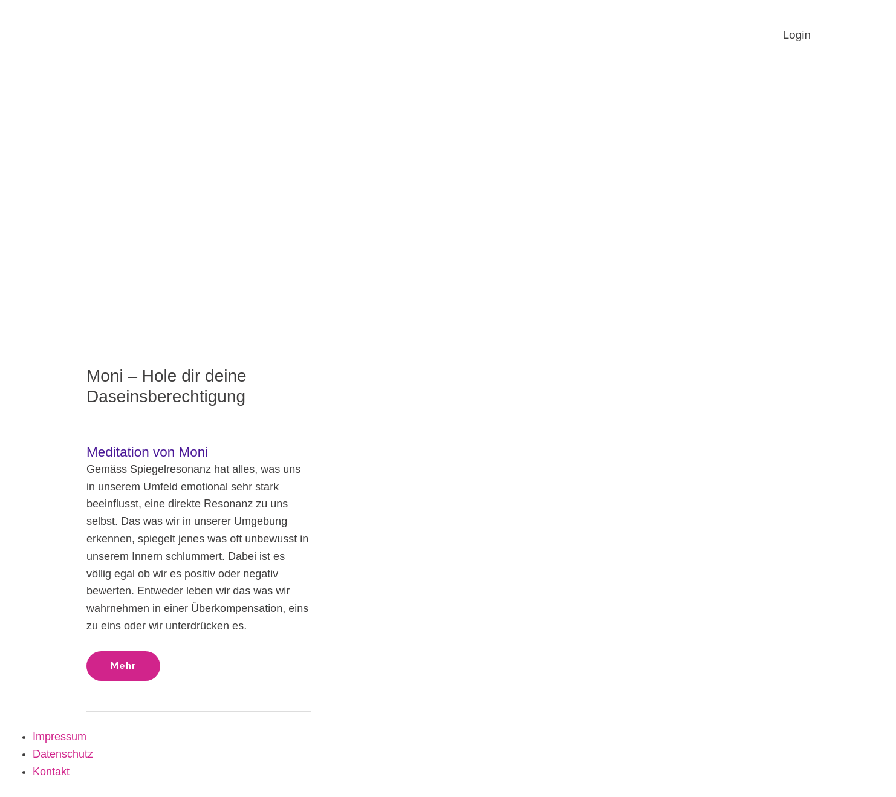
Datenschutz (63, 754)
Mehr (135, 661)
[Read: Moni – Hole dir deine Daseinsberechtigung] (198, 285)
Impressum (59, 736)
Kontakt (51, 772)
